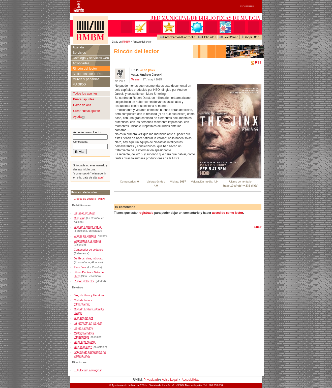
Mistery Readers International (84, 335)
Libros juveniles (83, 328)
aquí (100, 177)
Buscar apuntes (83, 99)
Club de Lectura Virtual (88, 226)
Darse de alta (82, 105)
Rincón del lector (85, 68)
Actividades (81, 63)
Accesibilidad (190, 379)
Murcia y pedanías (86, 79)
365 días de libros (84, 213)
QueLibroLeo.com (85, 341)
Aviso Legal (169, 379)
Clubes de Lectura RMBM (89, 198)
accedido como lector (227, 213)
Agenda (78, 47)
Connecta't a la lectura (87, 240)
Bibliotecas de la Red (88, 74)
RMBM (126, 41)
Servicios (79, 52)
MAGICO (79, 84)
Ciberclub (79, 218)
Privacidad (151, 379)
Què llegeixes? (83, 346)
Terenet (135, 79)
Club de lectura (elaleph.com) (83, 302)
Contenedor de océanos (88, 249)
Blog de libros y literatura (89, 295)
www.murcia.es (247, 6)
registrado (146, 213)
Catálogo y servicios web (91, 58)
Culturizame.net (83, 317)
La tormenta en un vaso (88, 322)
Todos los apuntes (85, 93)
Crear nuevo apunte (86, 111)
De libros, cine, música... (89, 258)
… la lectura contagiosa (88, 370)
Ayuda (77, 116)
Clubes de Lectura (85, 235)
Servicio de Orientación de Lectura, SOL (90, 353)
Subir (257, 226)
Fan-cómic (80, 267)
